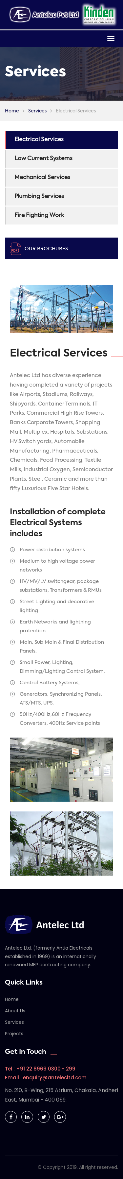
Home (12, 111)
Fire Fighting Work (39, 215)
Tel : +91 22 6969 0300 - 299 (40, 1068)
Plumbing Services (39, 196)
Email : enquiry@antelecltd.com (46, 1077)
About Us (15, 1010)
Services (37, 111)
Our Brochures (46, 248)
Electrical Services (39, 139)
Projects (14, 1033)
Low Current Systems (43, 158)
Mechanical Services (42, 177)
